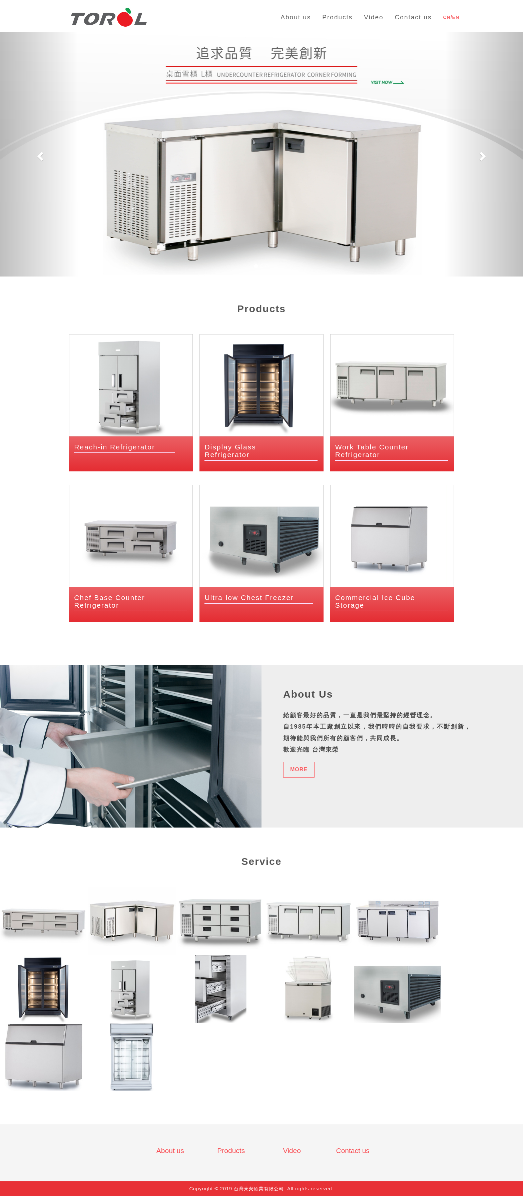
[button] (39, 154)
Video (292, 1150)
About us (170, 1150)
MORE (299, 769)
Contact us (352, 1150)
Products (231, 1150)
